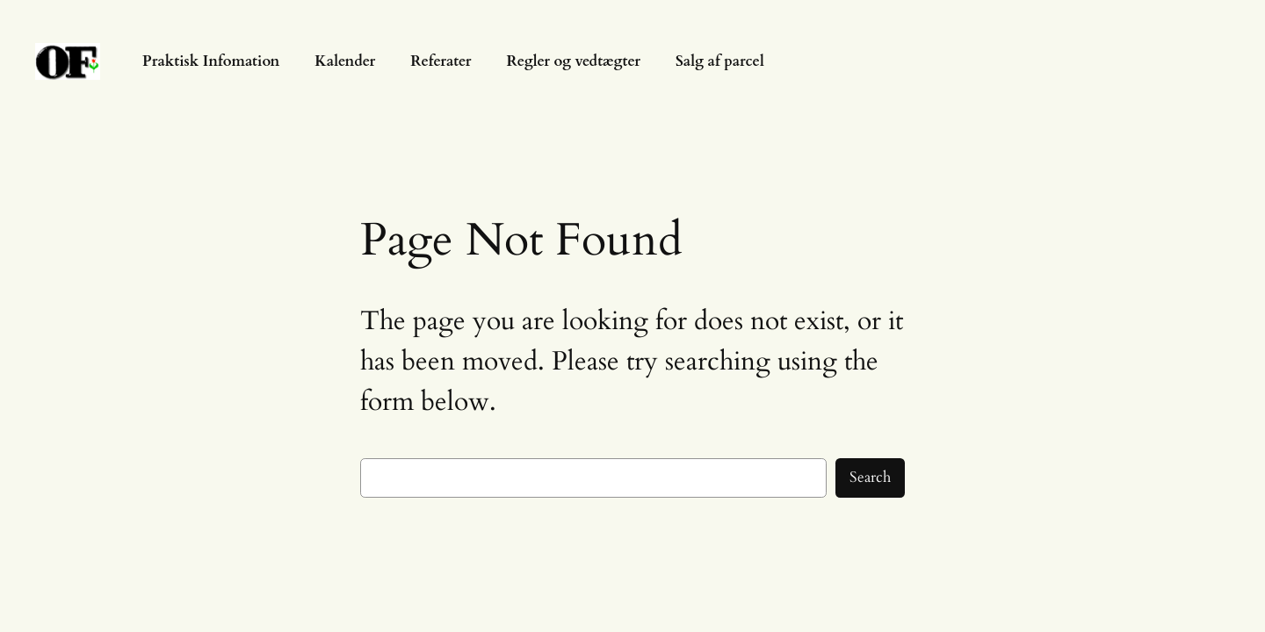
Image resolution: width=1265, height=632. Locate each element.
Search (870, 477)
